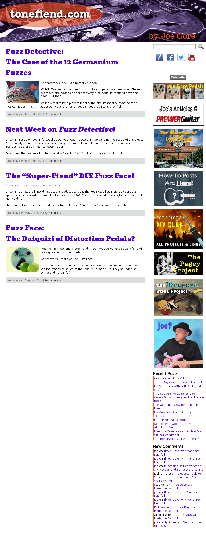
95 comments (54, 114)
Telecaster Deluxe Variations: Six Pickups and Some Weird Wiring (179, 467)
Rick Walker (162, 507)
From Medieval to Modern (171, 419)
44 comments (53, 280)
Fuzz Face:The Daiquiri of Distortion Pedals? (70, 233)
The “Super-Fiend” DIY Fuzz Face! (70, 176)
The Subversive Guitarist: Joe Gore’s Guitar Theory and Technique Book (179, 397)
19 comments (54, 160)
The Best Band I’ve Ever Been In (176, 438)
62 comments (53, 212)
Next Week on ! (60, 129)
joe (156, 451)
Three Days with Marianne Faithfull (178, 382)
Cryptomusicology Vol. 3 (170, 378)
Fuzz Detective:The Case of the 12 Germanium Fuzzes (62, 62)
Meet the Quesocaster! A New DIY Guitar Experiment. (178, 432)
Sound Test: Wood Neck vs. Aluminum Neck (173, 425)
